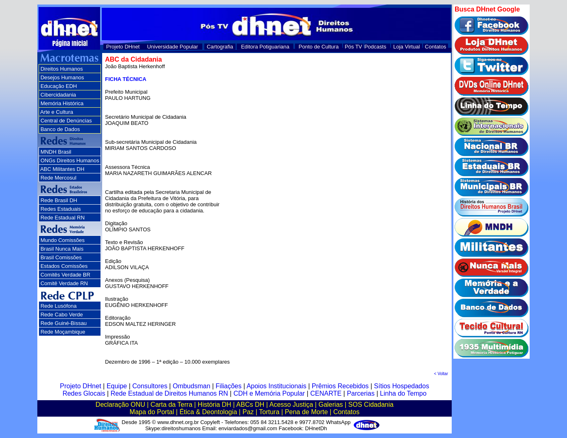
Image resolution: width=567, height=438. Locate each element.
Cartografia (220, 47)
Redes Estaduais (61, 209)
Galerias (330, 404)
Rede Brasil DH (59, 200)
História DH (214, 404)
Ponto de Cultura (319, 47)
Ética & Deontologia (208, 411)
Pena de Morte (306, 411)
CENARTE (325, 393)
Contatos (435, 47)
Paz (248, 411)
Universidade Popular (172, 47)
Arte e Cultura (56, 112)
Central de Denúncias (66, 121)
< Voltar (441, 373)
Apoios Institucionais (276, 386)
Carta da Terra (171, 404)
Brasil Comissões (61, 257)
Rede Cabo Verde (62, 314)
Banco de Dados (60, 129)
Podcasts (375, 47)
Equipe (117, 386)
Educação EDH (59, 86)
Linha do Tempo (403, 393)
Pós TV (353, 47)
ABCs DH (250, 404)
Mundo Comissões (63, 240)
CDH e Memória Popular (269, 393)
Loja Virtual (406, 47)
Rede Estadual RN (63, 217)
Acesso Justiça (291, 404)
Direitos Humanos (62, 69)
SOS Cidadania (370, 404)
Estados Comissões (64, 266)
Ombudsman (191, 386)
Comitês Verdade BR (65, 275)
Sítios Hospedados (401, 386)
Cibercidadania (58, 95)
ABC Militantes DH (62, 169)
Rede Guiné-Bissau (64, 323)
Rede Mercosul (58, 178)
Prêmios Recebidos (340, 386)
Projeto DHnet (123, 47)
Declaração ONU (120, 404)
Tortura (269, 411)
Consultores (150, 386)
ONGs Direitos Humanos (70, 160)
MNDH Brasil (56, 152)
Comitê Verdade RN (64, 283)
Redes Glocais (83, 393)
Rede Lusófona (59, 306)
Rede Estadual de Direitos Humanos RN (169, 393)
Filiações (229, 386)
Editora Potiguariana (265, 47)
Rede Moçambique (63, 332)
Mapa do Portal (152, 411)
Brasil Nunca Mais (62, 249)
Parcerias (361, 393)
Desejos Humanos (62, 77)
